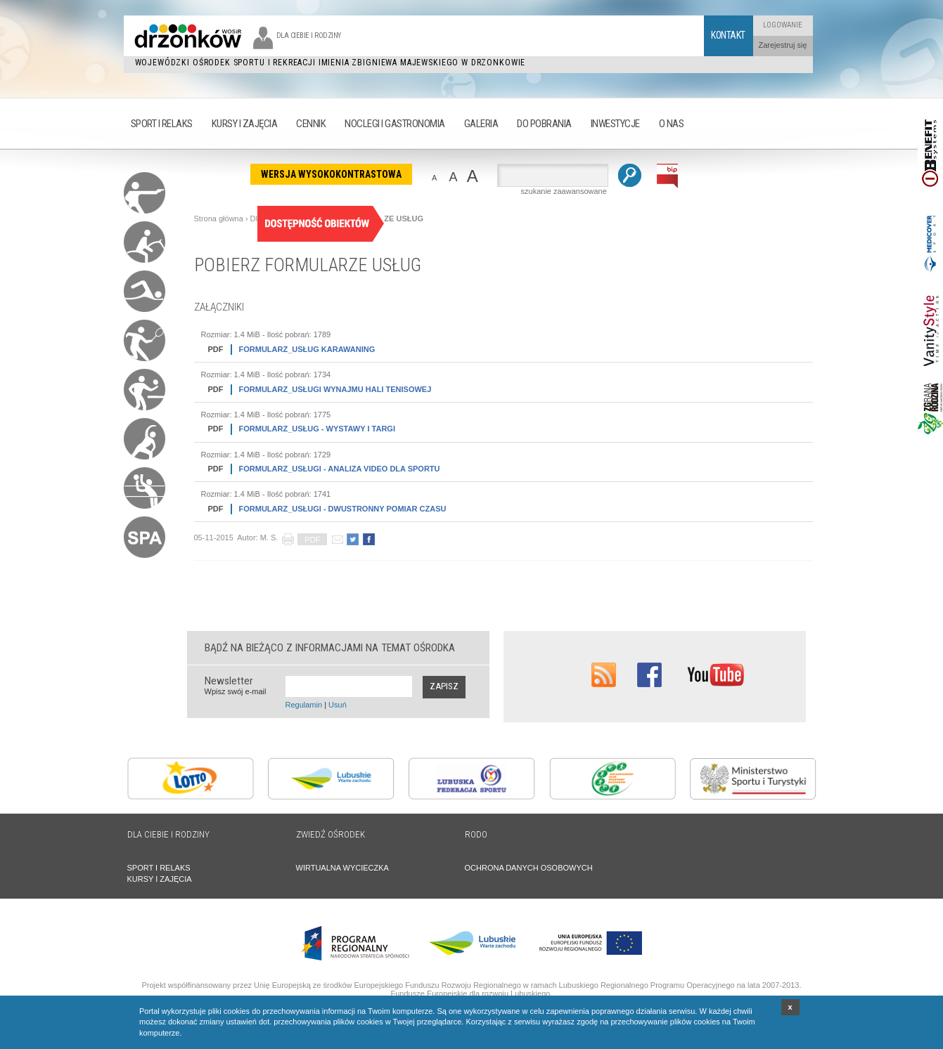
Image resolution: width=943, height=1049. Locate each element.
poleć (337, 539)
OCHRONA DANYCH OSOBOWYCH (529, 868)
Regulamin (304, 705)
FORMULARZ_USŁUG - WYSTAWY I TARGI (298, 429)
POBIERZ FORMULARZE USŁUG (307, 264)
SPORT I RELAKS (159, 868)
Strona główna (218, 218)
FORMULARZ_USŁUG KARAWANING (288, 349)
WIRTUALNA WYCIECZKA (342, 868)
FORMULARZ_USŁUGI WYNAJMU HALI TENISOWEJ (316, 389)
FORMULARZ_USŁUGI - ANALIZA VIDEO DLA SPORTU (320, 469)
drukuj (288, 539)
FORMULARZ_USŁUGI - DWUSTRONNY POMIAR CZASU (324, 509)
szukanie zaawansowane (564, 191)
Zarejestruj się (782, 45)
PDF (312, 539)
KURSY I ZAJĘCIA (159, 879)
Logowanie (782, 25)
